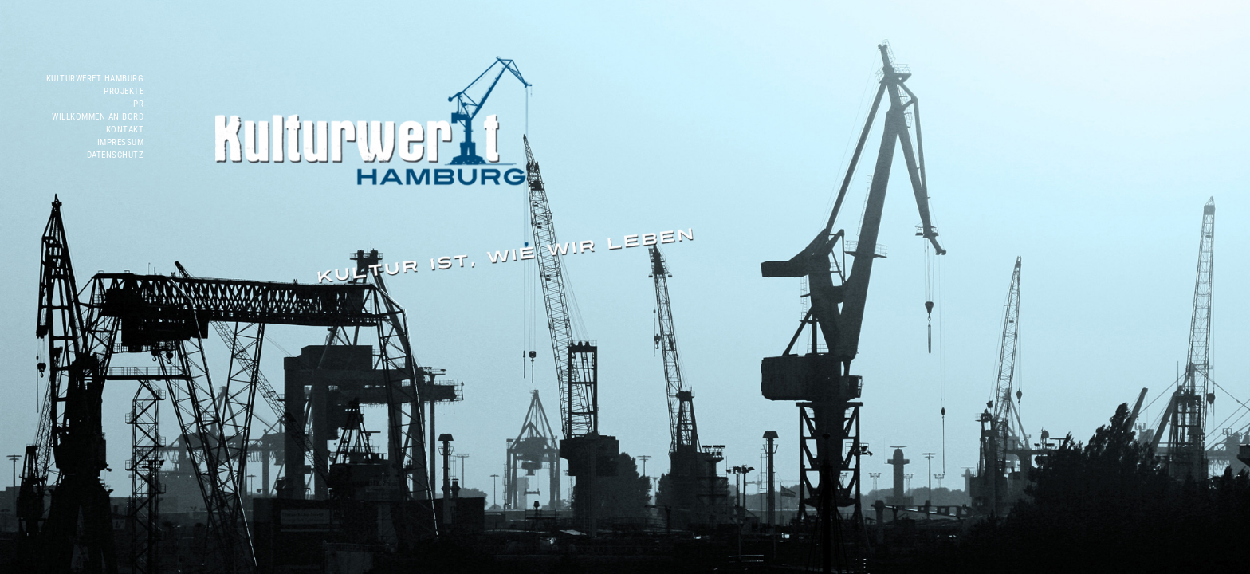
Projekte (123, 91)
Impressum (120, 142)
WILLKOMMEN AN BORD (97, 117)
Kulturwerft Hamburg (95, 78)
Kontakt (125, 129)
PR (138, 104)
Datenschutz (115, 155)
